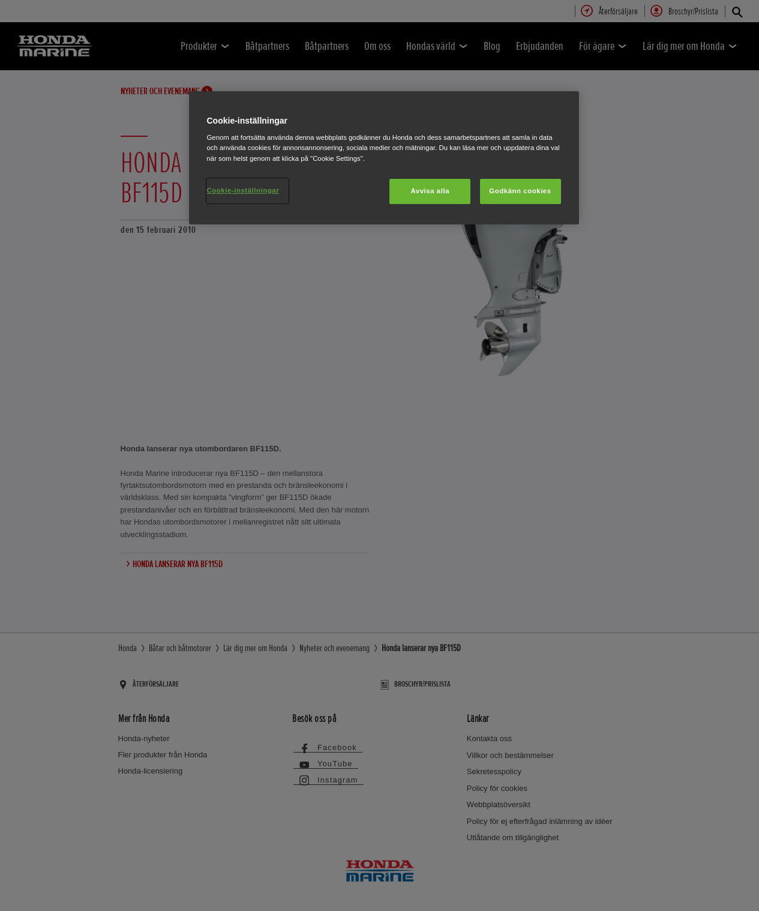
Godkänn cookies (520, 190)
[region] (384, 157)
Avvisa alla (429, 190)
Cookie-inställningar (243, 190)
